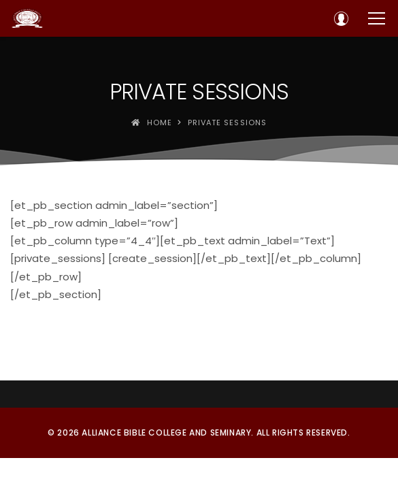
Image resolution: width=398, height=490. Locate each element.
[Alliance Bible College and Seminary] (27, 18)
